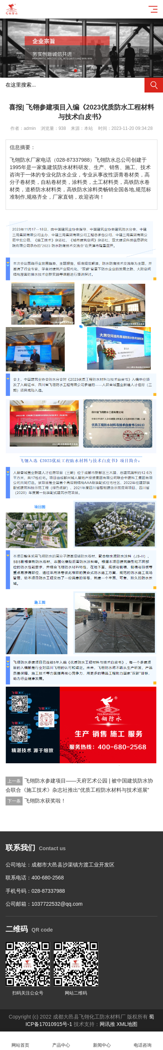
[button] (75, 70)
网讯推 (107, 1024)
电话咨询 (142, 1041)
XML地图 (127, 1024)
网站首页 (20, 1041)
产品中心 (61, 1041)
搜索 (153, 85)
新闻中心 (102, 1041)
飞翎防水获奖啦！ (45, 801)
